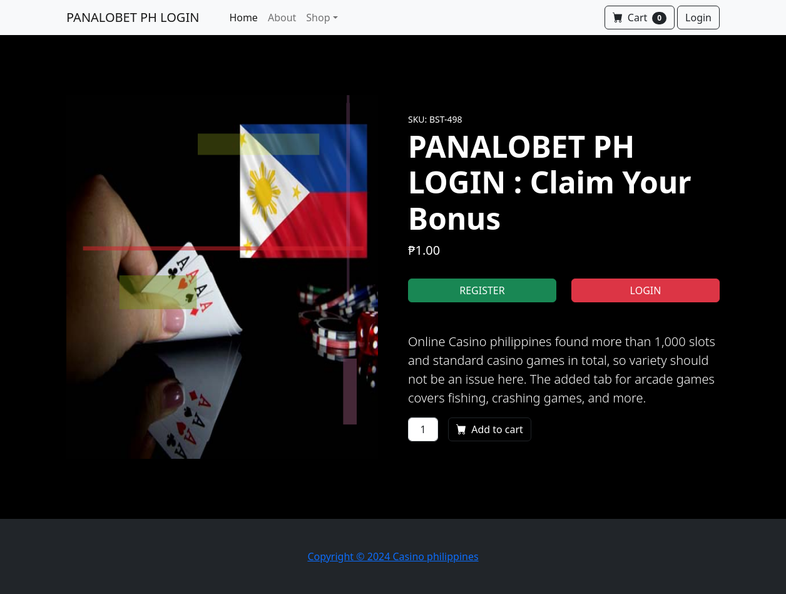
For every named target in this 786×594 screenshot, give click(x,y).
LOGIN (645, 290)
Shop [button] (318, 17)
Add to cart (489, 429)
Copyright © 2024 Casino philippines (392, 556)
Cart (639, 17)
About (282, 17)
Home (243, 17)
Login (698, 17)
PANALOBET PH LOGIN (132, 17)
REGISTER (481, 290)
